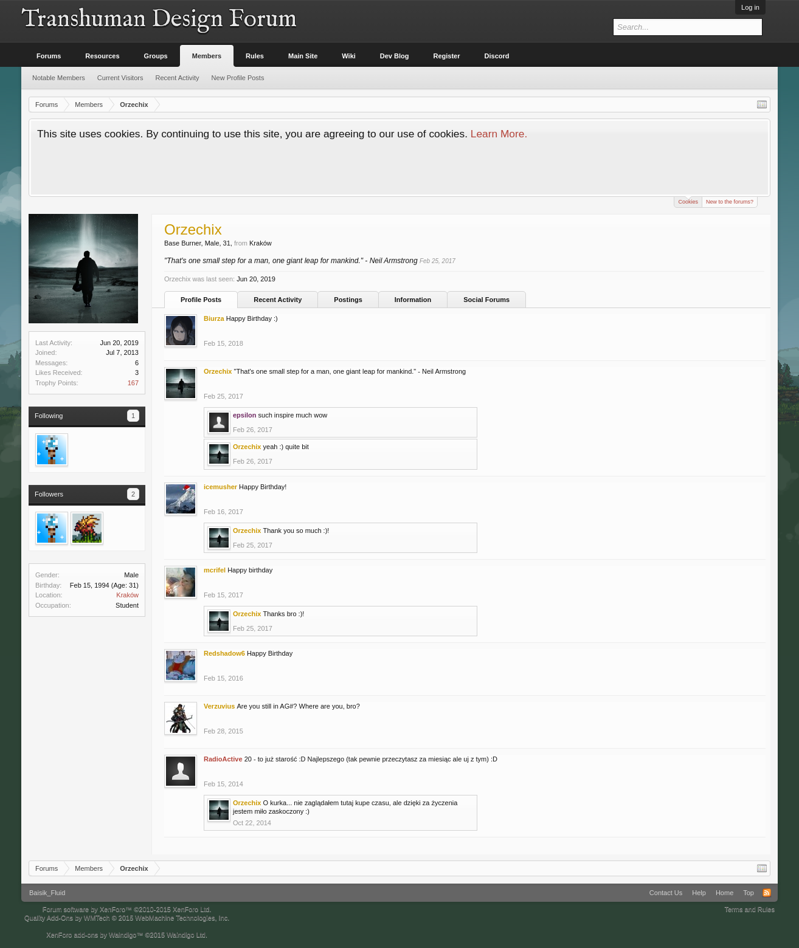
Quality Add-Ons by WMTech (126, 917)
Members (206, 56)
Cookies (688, 201)
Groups (156, 56)
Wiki (349, 56)
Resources (102, 56)
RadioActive (223, 759)
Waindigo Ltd (186, 934)
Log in (750, 7)
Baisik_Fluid (47, 892)
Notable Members (58, 77)
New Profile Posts (238, 77)
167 (133, 382)
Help (699, 892)
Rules (255, 56)
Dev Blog (394, 56)
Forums (48, 56)
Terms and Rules (749, 909)
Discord (497, 56)
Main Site (302, 56)
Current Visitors (120, 77)
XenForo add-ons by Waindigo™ (94, 934)
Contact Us (665, 892)
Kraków (127, 595)
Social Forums (486, 299)
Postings (348, 299)
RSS (767, 893)
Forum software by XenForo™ (127, 909)
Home (724, 892)
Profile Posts (201, 299)
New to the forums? (729, 202)
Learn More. (499, 134)
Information (413, 299)
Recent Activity (278, 299)
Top (748, 892)
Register (447, 56)
